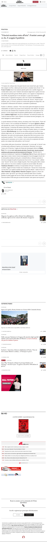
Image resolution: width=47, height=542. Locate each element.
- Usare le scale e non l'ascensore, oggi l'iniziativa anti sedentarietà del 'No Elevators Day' (18, 453)
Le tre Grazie (7, 187)
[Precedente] (39, 201)
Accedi (18, 514)
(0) (5, 193)
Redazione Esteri (5, 370)
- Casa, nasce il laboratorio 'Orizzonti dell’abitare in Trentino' (13, 449)
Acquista (23, 272)
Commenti (4, 50)
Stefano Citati (5, 357)
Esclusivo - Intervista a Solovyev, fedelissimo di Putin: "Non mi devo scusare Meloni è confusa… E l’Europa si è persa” (19, 350)
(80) (44, 331)
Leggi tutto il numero (23, 435)
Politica (4, 29)
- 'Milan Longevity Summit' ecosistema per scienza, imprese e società (15, 446)
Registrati (29, 514)
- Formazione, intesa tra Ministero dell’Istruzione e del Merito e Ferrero (15, 460)
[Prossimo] (44, 201)
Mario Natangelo (9, 190)
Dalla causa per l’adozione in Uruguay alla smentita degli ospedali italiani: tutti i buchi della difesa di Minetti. (20, 337)
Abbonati (35, 1)
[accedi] (42, 2)
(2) (44, 222)
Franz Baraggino (5, 222)
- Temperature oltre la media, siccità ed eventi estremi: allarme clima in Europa (17, 451)
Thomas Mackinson (6, 344)
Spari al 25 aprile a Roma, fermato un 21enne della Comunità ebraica (21, 309)
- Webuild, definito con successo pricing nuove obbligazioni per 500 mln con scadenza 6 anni (19, 455)
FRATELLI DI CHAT (8, 267)
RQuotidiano (4, 40)
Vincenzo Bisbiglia (6, 331)
